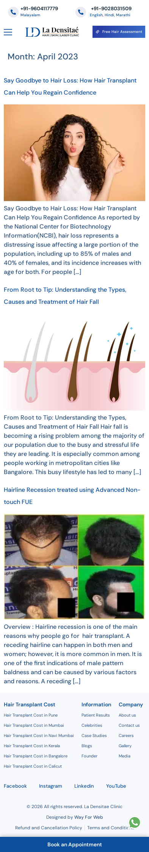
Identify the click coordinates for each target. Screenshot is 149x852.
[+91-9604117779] (13, 12)
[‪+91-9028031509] (80, 12)
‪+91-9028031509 (111, 8)
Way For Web (88, 817)
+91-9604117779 (39, 8)
